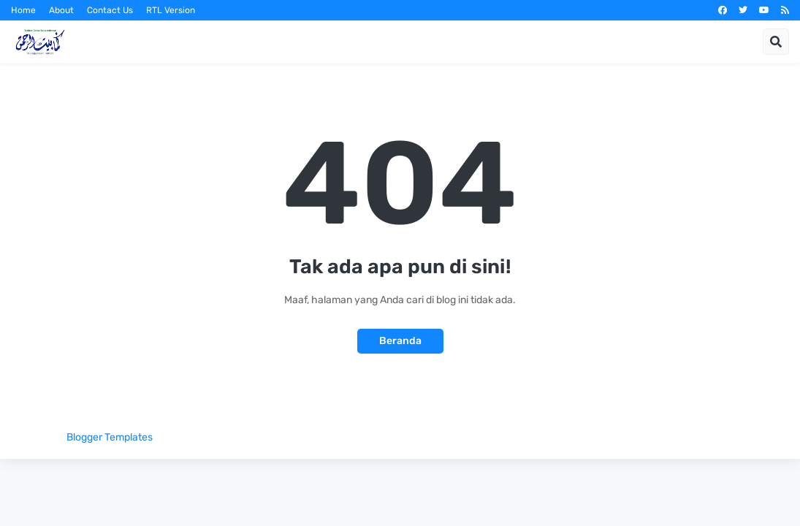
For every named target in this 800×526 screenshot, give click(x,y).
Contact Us (110, 10)
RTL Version (170, 10)
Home (23, 10)
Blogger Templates (109, 437)
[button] (776, 41)
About (61, 10)
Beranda (400, 341)
